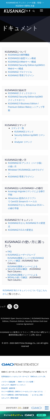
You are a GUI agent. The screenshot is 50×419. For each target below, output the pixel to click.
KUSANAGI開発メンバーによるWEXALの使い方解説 (22, 276)
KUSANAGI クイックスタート (22, 93)
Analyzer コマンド (23, 141)
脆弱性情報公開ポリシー (19, 335)
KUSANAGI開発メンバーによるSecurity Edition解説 (22, 267)
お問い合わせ (36, 335)
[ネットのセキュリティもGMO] (25, 415)
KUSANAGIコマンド (24, 131)
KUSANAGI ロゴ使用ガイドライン (14, 332)
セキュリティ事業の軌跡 (9, 398)
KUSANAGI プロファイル (20, 71)
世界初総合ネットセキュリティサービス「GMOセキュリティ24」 (24, 377)
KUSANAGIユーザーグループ (21, 254)
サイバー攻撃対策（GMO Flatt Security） (15, 395)
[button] (34, 11)
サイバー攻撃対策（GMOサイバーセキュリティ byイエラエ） (22, 391)
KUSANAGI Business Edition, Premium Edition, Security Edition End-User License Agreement (25, 321)
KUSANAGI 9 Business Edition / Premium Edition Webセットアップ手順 (26, 107)
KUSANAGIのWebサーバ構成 (22, 61)
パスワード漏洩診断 (8, 382)
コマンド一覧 (17, 128)
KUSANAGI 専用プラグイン (21, 75)
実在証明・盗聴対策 (8, 388)
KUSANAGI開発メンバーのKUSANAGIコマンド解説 (26, 259)
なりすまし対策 (37, 395)
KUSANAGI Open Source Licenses (15, 318)
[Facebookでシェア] (16, 306)
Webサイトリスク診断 (25, 382)
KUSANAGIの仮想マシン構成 (22, 58)
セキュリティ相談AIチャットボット (13, 385)
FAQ (10, 251)
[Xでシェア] (9, 306)
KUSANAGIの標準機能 (18, 54)
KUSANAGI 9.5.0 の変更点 (20, 229)
